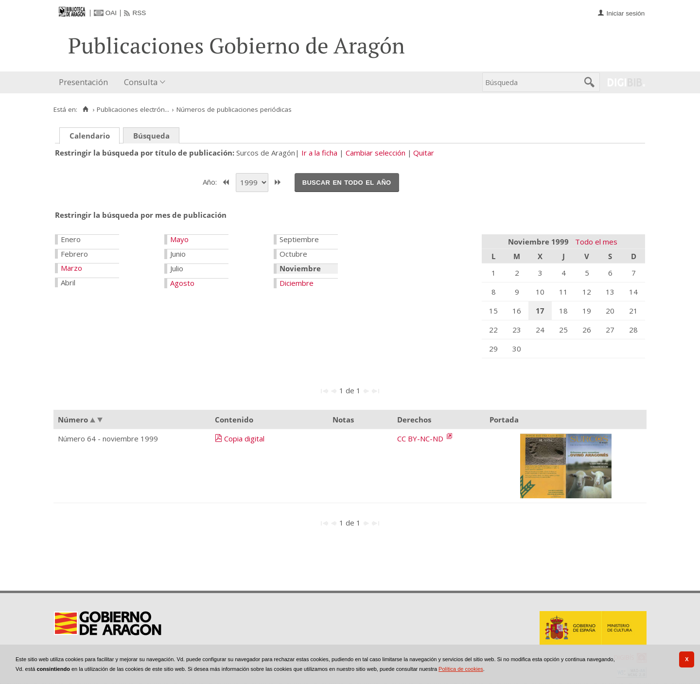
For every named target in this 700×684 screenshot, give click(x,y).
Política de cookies (460, 669)
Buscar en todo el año (346, 182)
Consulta (141, 82)
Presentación (83, 82)
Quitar (423, 153)
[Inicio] (85, 109)
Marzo (71, 268)
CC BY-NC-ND (421, 438)
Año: (211, 181)
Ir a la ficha (319, 153)
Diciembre (297, 283)
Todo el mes (596, 241)
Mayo (179, 239)
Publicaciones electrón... (133, 109)
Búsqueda (151, 135)
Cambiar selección (375, 153)
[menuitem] (85, 82)
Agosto (182, 283)
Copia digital (244, 438)
